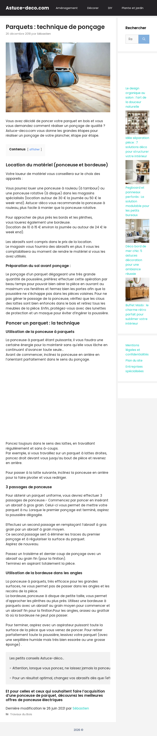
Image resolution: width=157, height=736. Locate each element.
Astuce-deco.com (27, 8)
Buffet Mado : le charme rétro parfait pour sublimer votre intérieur (137, 314)
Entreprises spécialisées (134, 368)
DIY (110, 8)
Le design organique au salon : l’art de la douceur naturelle (135, 97)
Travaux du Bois (21, 714)
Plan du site (133, 360)
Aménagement (67, 8)
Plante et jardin (132, 8)
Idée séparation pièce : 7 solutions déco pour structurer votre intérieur (137, 147)
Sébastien (81, 708)
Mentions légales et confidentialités (137, 350)
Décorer (93, 8)
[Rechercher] (143, 39)
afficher (34, 149)
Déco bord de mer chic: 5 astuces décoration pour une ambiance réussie (135, 260)
